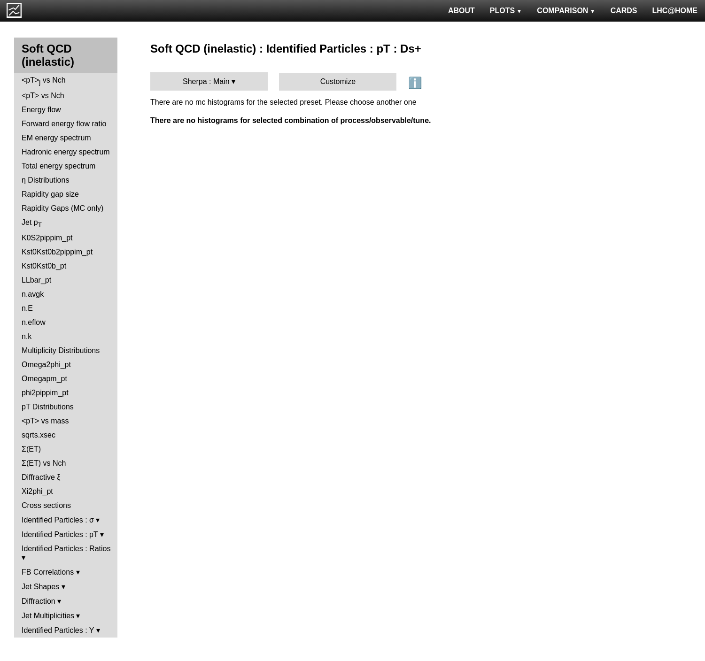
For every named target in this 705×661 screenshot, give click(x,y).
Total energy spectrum (58, 166)
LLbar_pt (36, 280)
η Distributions (45, 180)
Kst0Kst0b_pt (44, 266)
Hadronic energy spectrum (66, 152)
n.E (27, 308)
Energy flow (41, 110)
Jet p (32, 223)
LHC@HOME (674, 11)
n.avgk (33, 294)
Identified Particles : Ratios (66, 549)
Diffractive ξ (41, 477)
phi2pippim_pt (45, 393)
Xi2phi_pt (37, 491)
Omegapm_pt (44, 379)
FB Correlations (48, 572)
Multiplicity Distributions (61, 350)
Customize (338, 81)
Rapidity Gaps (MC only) (62, 208)
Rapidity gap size (50, 194)
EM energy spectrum (56, 138)
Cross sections (46, 505)
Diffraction (38, 601)
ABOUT (461, 11)
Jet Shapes (40, 587)
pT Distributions (48, 407)
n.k (26, 336)
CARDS (624, 11)
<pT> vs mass (45, 421)
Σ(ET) (31, 449)
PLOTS (506, 11)
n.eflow (34, 322)
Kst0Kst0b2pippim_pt (57, 252)
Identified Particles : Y (58, 630)
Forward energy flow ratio (64, 124)
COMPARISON (566, 11)
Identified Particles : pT (60, 534)
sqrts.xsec (38, 435)
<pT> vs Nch (44, 81)
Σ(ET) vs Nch (44, 463)
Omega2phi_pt (46, 365)
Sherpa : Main (206, 81)
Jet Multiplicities (48, 616)
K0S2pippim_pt (47, 238)
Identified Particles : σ (58, 520)
